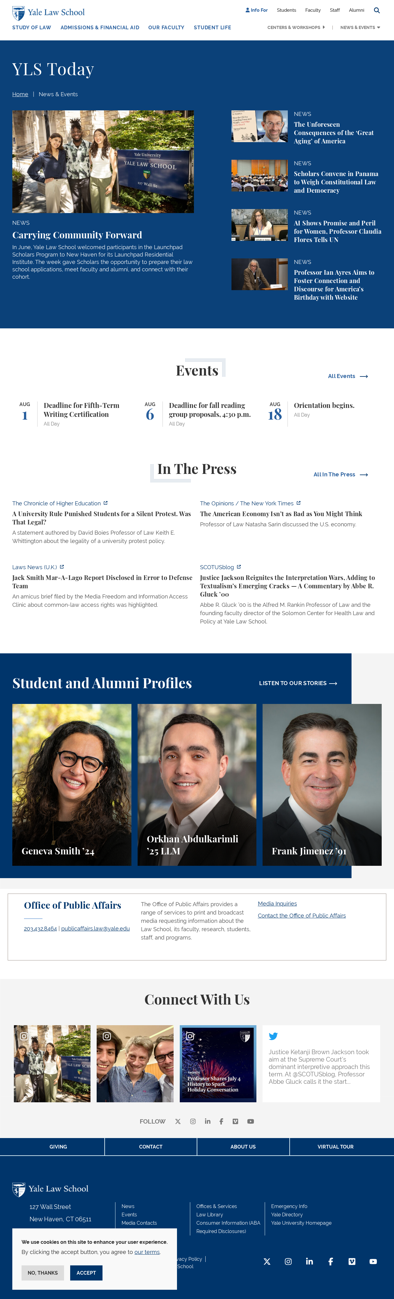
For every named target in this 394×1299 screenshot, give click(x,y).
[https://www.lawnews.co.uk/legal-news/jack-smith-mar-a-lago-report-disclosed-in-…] (103, 588)
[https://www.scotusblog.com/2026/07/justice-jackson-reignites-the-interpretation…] (291, 596)
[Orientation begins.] (322, 414)
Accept (86, 1273)
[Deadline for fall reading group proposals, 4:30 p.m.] (197, 414)
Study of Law (31, 28)
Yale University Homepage (301, 1223)
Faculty (313, 10)
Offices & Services (216, 1206)
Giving (58, 1147)
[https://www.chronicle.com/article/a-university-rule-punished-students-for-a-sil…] (103, 524)
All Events (342, 376)
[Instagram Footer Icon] (288, 1262)
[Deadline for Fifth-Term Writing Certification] (72, 414)
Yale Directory (287, 1215)
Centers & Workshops (293, 27)
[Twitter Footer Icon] (267, 1262)
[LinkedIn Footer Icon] (309, 1262)
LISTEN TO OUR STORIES (293, 683)
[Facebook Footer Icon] (331, 1262)
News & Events (357, 27)
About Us (243, 1147)
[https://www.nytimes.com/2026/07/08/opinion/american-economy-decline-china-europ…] (291, 516)
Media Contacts (139, 1223)
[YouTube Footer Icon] (373, 1262)
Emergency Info (289, 1206)
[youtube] (250, 1122)
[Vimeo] (235, 1122)
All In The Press (335, 474)
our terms (147, 1252)
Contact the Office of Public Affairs (302, 915)
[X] (178, 1122)
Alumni (356, 10)
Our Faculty (166, 28)
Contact (151, 1147)
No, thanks (43, 1273)
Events (129, 1215)
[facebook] (221, 1122)
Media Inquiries (277, 903)
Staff (335, 10)
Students (286, 10)
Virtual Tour (336, 1147)
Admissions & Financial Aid (100, 28)
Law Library (209, 1215)
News (128, 1206)
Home (20, 94)
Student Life (212, 28)
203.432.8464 (40, 928)
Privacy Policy (186, 1259)
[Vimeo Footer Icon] (352, 1262)
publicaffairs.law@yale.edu (95, 928)
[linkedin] (208, 1122)
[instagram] (193, 1122)
